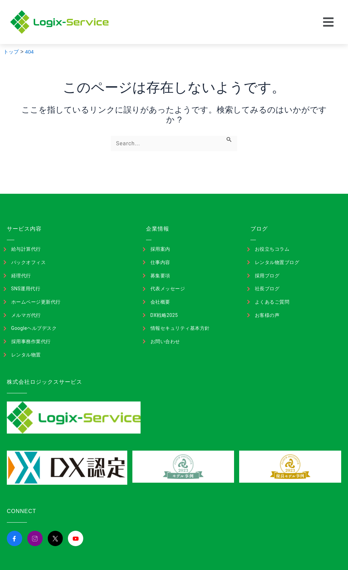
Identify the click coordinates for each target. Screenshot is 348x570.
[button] (328, 22)
